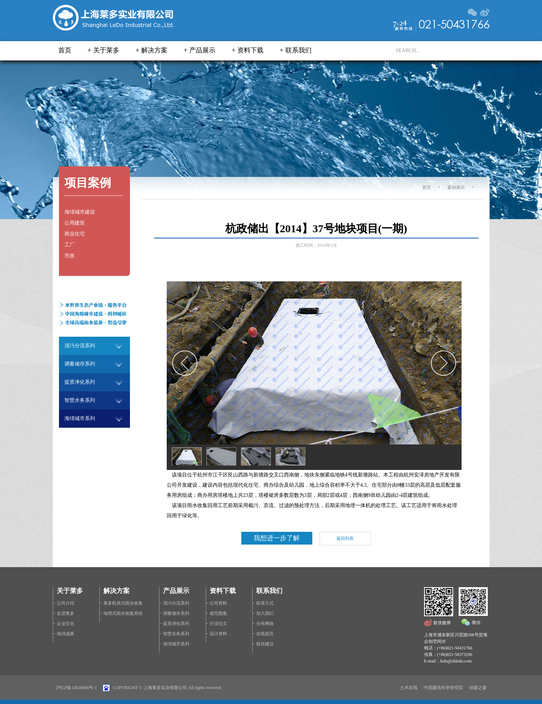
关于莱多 (106, 50)
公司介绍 (65, 603)
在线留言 (265, 633)
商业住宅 (74, 234)
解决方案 (154, 50)
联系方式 (265, 603)
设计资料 (218, 633)
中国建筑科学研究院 (443, 687)
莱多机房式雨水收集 (123, 603)
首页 (64, 50)
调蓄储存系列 (176, 613)
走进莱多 (65, 613)
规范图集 (218, 613)
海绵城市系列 (176, 643)
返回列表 (345, 538)
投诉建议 (265, 643)
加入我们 (265, 613)
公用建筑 (74, 223)
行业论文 (218, 623)
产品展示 (202, 50)
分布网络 (265, 623)
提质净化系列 (176, 623)
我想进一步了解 (277, 538)
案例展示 (456, 187)
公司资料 (218, 603)
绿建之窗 (478, 687)
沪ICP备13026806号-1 (76, 687)
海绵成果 (65, 633)
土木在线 (409, 687)
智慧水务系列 (176, 633)
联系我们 (298, 50)
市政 (69, 255)
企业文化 (65, 623)
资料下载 (250, 50)
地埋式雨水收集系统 (123, 613)
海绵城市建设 (79, 212)
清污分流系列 (176, 603)
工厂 (69, 245)
